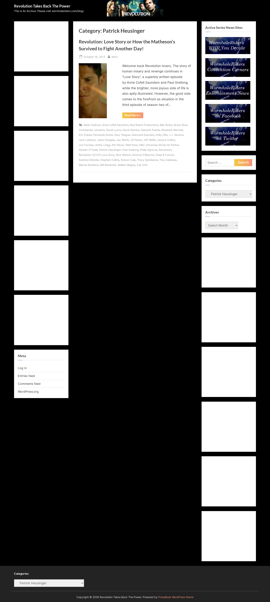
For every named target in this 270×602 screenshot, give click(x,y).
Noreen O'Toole (88, 149)
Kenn (115, 56)
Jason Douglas (106, 139)
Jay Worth (122, 139)
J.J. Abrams (176, 134)
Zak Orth (142, 164)
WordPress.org (28, 391)
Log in (22, 368)
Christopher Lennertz (92, 130)
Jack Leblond (87, 139)
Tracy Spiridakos (147, 159)
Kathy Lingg (102, 144)
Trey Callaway (168, 159)
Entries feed (26, 376)
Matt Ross (132, 144)
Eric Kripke (85, 134)
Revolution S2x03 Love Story (97, 154)
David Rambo (131, 130)
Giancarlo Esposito (143, 134)
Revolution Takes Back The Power (42, 6)
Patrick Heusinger (110, 149)
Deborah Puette (150, 130)
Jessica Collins (166, 139)
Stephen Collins (109, 159)
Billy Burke (166, 124)
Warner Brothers (88, 164)
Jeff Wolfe (149, 139)
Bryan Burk (181, 124)
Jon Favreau (86, 144)
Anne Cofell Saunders (115, 124)
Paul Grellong (130, 149)
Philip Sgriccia (148, 149)
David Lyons (113, 130)
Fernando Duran (103, 134)
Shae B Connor (165, 154)
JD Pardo (136, 139)
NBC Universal (148, 144)
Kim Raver (118, 144)
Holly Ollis (161, 134)
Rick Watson (123, 154)
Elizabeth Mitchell (172, 130)
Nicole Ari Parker (168, 144)
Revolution (165, 149)
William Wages (126, 164)
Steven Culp (128, 159)
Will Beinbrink (108, 164)
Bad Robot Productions (144, 124)
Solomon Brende (89, 159)
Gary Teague (122, 134)
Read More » (134, 115)
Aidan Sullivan (92, 124)
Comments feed (29, 384)
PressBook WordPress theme (176, 597)
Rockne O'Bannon (143, 154)
